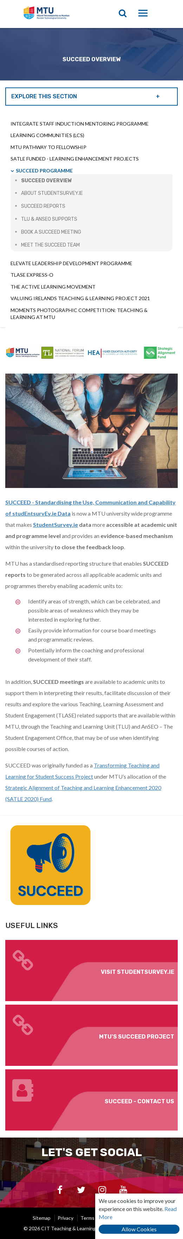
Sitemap (42, 1218)
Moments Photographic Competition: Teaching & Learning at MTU (79, 313)
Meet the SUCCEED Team (50, 245)
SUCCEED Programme (44, 171)
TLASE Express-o (32, 275)
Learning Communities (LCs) (47, 135)
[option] (91, 54)
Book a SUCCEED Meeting (51, 232)
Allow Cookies (139, 1229)
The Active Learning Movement (53, 287)
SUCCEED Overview (46, 181)
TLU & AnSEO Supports (49, 219)
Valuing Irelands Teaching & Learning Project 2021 (80, 298)
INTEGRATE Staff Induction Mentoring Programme (80, 124)
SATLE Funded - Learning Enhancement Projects (75, 159)
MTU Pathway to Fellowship (48, 147)
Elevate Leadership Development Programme (71, 263)
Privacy (65, 1218)
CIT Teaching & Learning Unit (62, 14)
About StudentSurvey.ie (52, 193)
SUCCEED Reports (43, 206)
